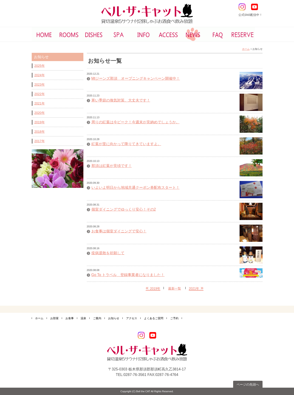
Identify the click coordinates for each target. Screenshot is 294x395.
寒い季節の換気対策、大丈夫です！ (120, 100)
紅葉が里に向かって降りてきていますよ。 (126, 144)
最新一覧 (174, 288)
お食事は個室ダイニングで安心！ (119, 231)
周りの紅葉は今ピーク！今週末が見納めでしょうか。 (135, 122)
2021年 (39, 103)
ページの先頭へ (248, 384)
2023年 (39, 84)
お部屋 (54, 318)
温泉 (83, 318)
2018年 (39, 131)
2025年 (39, 66)
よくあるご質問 (153, 318)
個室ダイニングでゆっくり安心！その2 (123, 209)
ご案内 (97, 318)
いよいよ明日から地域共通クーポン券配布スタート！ (135, 187)
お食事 (69, 318)
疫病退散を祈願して (107, 253)
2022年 (39, 94)
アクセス (131, 318)
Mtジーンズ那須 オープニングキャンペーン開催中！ (135, 78)
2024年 (39, 75)
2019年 (39, 122)
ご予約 (174, 318)
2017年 (39, 141)
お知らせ (113, 318)
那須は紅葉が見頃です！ (111, 166)
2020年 (39, 113)
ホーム (246, 49)
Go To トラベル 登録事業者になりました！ (128, 275)
